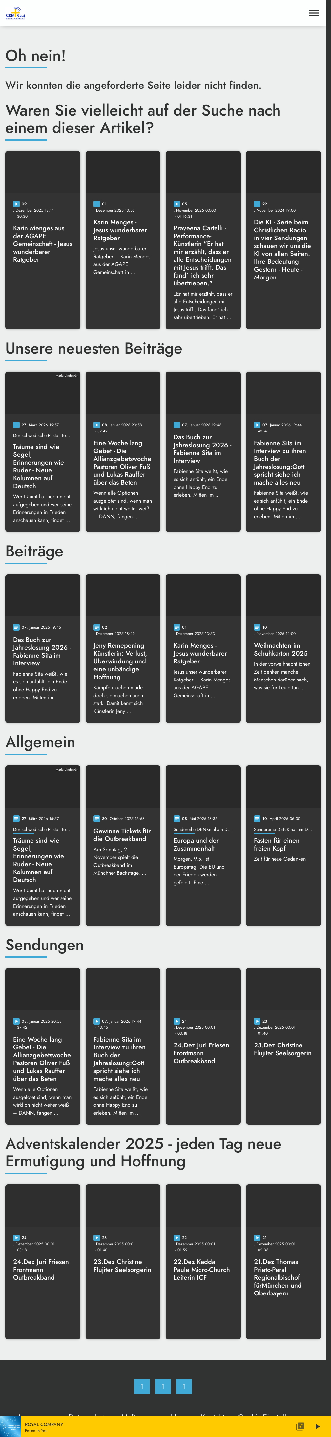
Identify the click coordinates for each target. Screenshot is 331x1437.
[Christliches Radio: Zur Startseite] (54, 13)
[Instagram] (163, 1386)
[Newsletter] (184, 1386)
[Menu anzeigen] (314, 13)
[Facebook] (142, 1386)
